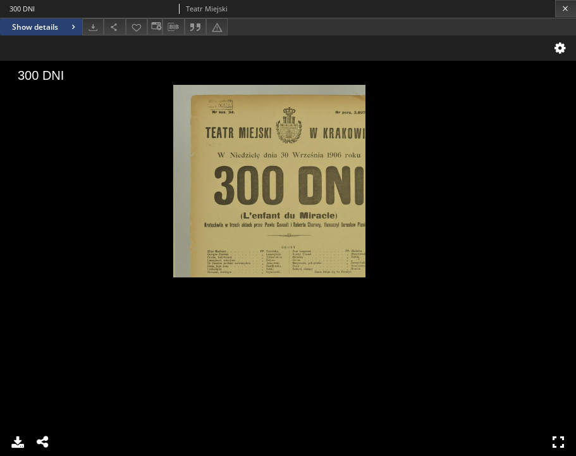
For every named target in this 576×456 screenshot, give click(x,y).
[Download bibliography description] (173, 27)
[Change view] (154, 26)
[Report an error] (217, 26)
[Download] (93, 26)
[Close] (565, 8)
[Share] (114, 26)
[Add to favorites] (136, 26)
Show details (45, 27)
